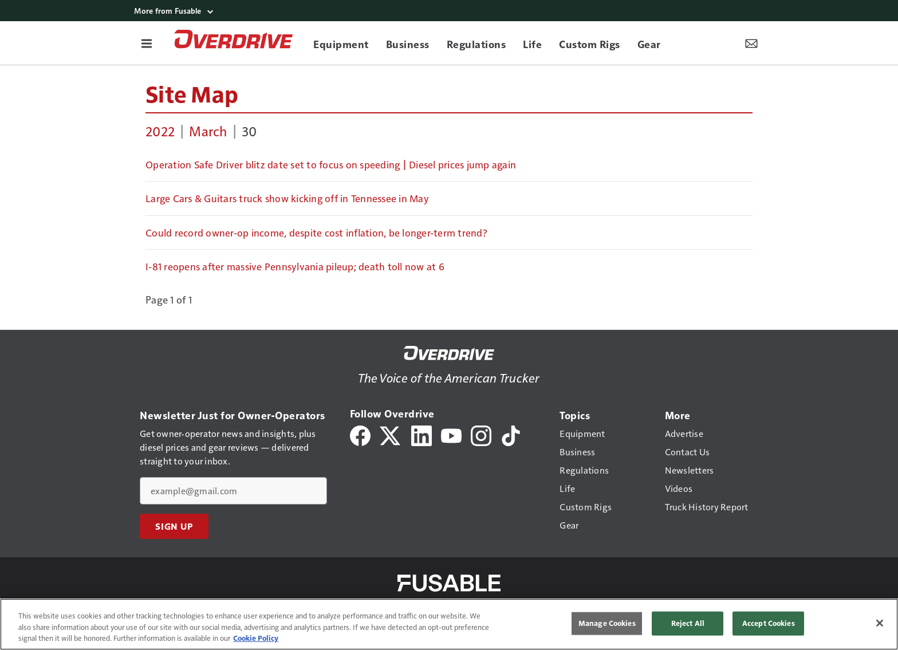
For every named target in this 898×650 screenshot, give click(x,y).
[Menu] (146, 43)
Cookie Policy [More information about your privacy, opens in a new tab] (255, 638)
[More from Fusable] (449, 11)
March (208, 130)
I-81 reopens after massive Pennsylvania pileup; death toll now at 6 (294, 266)
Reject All (687, 623)
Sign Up (174, 526)
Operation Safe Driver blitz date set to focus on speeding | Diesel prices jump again (330, 164)
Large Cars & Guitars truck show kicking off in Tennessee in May (287, 198)
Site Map (191, 93)
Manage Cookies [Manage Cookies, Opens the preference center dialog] (607, 623)
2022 (160, 130)
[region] (449, 624)
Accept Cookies (768, 623)
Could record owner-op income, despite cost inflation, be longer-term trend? (316, 232)
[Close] (879, 623)
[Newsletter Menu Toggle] (751, 43)
